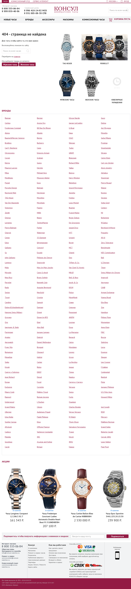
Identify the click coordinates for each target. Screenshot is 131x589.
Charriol (8, 233)
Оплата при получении (57, 553)
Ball (102, 257)
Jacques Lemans (43, 332)
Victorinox (9, 208)
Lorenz (71, 352)
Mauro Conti (9, 392)
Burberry (40, 143)
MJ (102, 213)
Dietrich (40, 337)
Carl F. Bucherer (11, 148)
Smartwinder (106, 148)
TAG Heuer (9, 198)
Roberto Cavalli (107, 432)
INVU (71, 442)
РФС (103, 332)
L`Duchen (40, 402)
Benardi (72, 337)
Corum (7, 158)
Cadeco (8, 432)
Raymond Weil (10, 193)
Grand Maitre (10, 407)
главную (17, 56)
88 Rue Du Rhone (44, 128)
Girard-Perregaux (76, 188)
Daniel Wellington (44, 342)
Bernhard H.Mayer (108, 228)
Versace (72, 387)
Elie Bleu (104, 302)
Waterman (41, 233)
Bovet (71, 242)
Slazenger (105, 178)
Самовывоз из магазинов (58, 558)
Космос (104, 193)
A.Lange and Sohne (44, 442)
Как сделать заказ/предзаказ (56, 549)
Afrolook (8, 427)
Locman (72, 322)
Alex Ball (40, 327)
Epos (39, 183)
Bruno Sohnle (42, 277)
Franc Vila (8, 347)
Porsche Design (11, 188)
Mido (7, 267)
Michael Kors (42, 173)
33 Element (41, 237)
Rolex (39, 367)
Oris (6, 322)
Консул (66, 10)
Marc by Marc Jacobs (45, 267)
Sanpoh (40, 302)
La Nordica (73, 362)
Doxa (71, 327)
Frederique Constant (13, 128)
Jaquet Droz (73, 228)
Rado (7, 287)
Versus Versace (75, 412)
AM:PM (71, 317)
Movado (8, 272)
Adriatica (104, 173)
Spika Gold (105, 203)
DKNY (39, 372)
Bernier (40, 118)
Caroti (7, 447)
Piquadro (104, 233)
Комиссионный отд (20, 1)
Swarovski (41, 262)
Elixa (39, 422)
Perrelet (8, 282)
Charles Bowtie (75, 407)
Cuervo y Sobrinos (12, 372)
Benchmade (105, 247)
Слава (71, 302)
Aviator (7, 337)
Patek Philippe (42, 417)
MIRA (39, 213)
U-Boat (71, 128)
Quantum (72, 402)
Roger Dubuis (74, 218)
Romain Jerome (43, 397)
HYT (70, 233)
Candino (8, 302)
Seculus (104, 198)
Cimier (7, 237)
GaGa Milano (106, 138)
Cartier (39, 362)
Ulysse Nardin (74, 118)
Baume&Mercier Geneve (14, 138)
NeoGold (40, 292)
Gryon (71, 357)
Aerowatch (9, 342)
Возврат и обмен (55, 560)
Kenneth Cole (42, 282)
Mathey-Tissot (42, 392)
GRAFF (71, 153)
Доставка (52, 555)
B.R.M (71, 287)
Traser (71, 432)
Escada (39, 252)
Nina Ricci (8, 277)
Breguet (40, 347)
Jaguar (71, 367)
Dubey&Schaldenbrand (14, 307)
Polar (103, 382)
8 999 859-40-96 (10, 11)
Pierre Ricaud (106, 183)
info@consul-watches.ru (11, 553)
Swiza (71, 392)
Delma (103, 123)
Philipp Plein (106, 317)
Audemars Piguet (43, 412)
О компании (32, 548)
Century (104, 208)
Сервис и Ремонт (40, 1)
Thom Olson (74, 422)
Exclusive (8, 387)
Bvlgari (39, 447)
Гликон (71, 447)
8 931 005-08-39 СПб (35, 13)
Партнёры (32, 562)
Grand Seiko (106, 427)
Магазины (32, 551)
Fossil (39, 382)
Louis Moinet (74, 203)
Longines (8, 223)
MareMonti (73, 297)
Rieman (8, 118)
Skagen (104, 357)
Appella (72, 193)
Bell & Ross (73, 277)
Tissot (7, 297)
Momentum (105, 322)
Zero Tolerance (107, 242)
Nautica (72, 377)
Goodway (8, 442)
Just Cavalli (105, 407)
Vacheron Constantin (45, 432)
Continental (105, 372)
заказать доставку (84, 569)
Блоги (36, 565)
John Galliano (10, 257)
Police (71, 292)
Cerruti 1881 (106, 437)
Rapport (8, 397)
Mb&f (71, 272)
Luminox (8, 262)
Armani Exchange (107, 292)
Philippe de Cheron (44, 257)
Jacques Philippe (107, 387)
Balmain (40, 188)
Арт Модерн (106, 128)
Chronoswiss (10, 153)
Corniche (40, 387)
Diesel (39, 377)
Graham (40, 158)
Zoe (102, 307)
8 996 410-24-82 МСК (35, 10)
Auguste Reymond (44, 287)
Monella (104, 133)
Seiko (7, 362)
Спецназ (72, 307)
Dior (70, 257)
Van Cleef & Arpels (76, 267)
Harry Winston (74, 178)
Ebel (38, 322)
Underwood (9, 402)
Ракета (39, 208)
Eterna (7, 163)
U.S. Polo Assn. (106, 392)
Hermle (40, 168)
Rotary (39, 218)
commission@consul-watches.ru (10, 566)
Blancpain (72, 158)
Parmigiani (9, 332)
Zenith (7, 213)
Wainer (103, 188)
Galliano (8, 247)
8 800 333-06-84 (10, 8)
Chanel (71, 252)
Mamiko (8, 437)
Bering (39, 138)
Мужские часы (10, 64)
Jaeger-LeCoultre (75, 123)
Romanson (9, 352)
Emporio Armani (43, 153)
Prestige (104, 143)
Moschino (40, 198)
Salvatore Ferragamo (77, 427)
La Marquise (73, 332)
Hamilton (104, 312)
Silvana (104, 153)
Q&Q (71, 138)
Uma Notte (9, 417)
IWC (38, 437)
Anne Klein (105, 327)
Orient (39, 312)
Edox (7, 242)
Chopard (40, 352)
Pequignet (73, 312)
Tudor (71, 148)
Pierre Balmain (10, 228)
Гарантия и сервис (55, 562)
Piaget (7, 183)
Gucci (103, 118)
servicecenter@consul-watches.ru (10, 559)
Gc (6, 252)
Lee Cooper (105, 362)
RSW (103, 412)
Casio (39, 148)
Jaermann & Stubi (12, 327)
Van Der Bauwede (12, 203)
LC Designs (105, 262)
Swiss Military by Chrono (110, 272)
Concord (40, 247)
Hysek (7, 367)
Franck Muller (74, 213)
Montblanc (9, 178)
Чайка (71, 168)
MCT (71, 247)
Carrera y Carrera (76, 382)
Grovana (8, 317)
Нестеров (41, 193)
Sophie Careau (10, 422)
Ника (71, 133)
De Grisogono (74, 223)
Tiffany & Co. (74, 262)
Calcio (71, 342)
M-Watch (72, 417)
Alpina (7, 133)
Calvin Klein (105, 158)
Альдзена (105, 282)
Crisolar (40, 297)
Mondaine (73, 347)
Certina (7, 123)
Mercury (104, 417)
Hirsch (71, 437)
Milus (7, 173)
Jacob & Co (73, 282)
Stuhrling (104, 342)
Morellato (41, 203)
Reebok (104, 377)
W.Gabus (104, 223)
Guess (39, 163)
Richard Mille (74, 163)
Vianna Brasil (106, 297)
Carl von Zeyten (107, 163)
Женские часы (27, 64)
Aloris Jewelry (106, 168)
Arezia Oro (41, 123)
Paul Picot (105, 447)
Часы (5, 1)
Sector (7, 292)
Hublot (39, 357)
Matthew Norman (107, 422)
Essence (104, 352)
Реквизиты (32, 555)
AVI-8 (103, 237)
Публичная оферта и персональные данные (36, 559)
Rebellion (72, 183)
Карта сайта (32, 567)
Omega (8, 218)
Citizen (39, 407)
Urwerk (72, 237)
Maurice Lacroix (11, 168)
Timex (71, 372)
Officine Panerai (43, 427)
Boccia (103, 337)
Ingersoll (104, 277)
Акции (30, 565)
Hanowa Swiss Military (13, 312)
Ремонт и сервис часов (36, 553)
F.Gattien (104, 367)
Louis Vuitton (106, 442)
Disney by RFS (42, 317)
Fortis (71, 397)
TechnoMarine (42, 223)
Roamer (72, 208)
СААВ (103, 287)
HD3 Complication (108, 252)
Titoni (103, 267)
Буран (7, 382)
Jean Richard (10, 377)
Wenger (72, 143)
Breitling (8, 143)
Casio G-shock (42, 272)
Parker (39, 228)
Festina (71, 198)
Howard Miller (106, 397)
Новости (43, 565)
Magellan (8, 357)
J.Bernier (8, 412)
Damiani (40, 307)
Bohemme (105, 218)
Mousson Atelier (43, 178)
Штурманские (42, 242)
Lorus (103, 347)
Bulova (71, 173)
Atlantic (40, 133)
